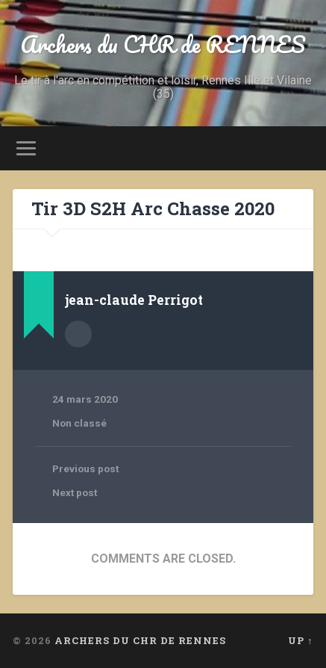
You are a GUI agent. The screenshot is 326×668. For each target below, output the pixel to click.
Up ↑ (300, 640)
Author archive (78, 334)
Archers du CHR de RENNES (163, 44)
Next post (74, 492)
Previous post (85, 468)
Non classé (79, 423)
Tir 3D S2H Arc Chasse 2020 (153, 208)
